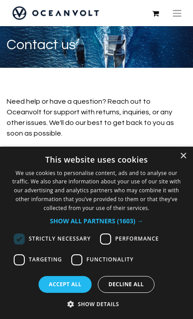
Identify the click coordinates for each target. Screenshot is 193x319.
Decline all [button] (126, 284)
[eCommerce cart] (155, 13)
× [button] (183, 156)
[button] (96, 221)
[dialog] (96, 233)
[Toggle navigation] (177, 13)
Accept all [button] (65, 284)
